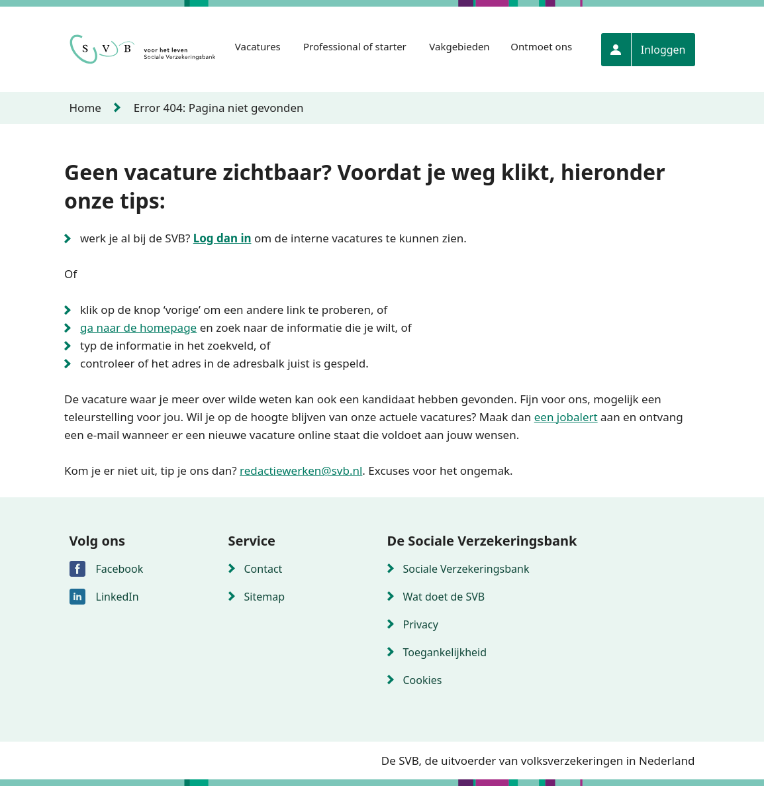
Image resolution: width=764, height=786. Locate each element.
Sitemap (264, 596)
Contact (263, 569)
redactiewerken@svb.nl (301, 470)
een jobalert (566, 416)
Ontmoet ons (541, 46)
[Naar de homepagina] (144, 49)
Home (85, 107)
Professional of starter (354, 46)
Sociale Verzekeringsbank (466, 569)
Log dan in (222, 238)
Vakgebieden (459, 46)
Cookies (422, 680)
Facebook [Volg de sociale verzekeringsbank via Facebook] (120, 569)
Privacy (420, 624)
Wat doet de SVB (444, 596)
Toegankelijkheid (445, 652)
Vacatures (258, 46)
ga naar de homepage (138, 327)
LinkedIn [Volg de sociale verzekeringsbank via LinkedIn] (117, 596)
